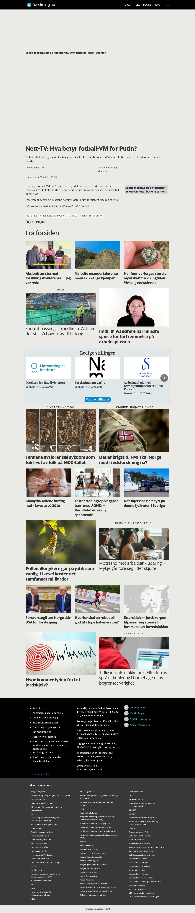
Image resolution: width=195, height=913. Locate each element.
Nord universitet (87, 845)
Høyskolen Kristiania (40, 859)
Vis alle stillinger (97, 399)
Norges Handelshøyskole (91, 857)
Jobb (157, 4)
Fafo (33, 814)
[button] (164, 378)
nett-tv (98, 216)
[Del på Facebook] (28, 222)
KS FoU (34, 866)
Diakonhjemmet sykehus (42, 803)
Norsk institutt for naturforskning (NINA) (98, 887)
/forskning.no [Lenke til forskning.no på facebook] (137, 713)
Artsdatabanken (38, 799)
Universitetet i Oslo (137, 870)
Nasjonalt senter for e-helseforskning (96, 827)
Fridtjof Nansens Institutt (42, 832)
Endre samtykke (41, 774)
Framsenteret (37, 828)
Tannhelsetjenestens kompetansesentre (146, 847)
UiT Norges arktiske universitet (142, 855)
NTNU (82, 809)
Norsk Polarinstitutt (88, 872)
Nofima (83, 842)
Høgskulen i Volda (39, 851)
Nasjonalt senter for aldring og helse (96, 823)
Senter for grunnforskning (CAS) (143, 818)
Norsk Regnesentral (88, 876)
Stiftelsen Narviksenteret (140, 836)
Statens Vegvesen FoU (138, 832)
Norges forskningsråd (89, 861)
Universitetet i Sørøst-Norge (141, 878)
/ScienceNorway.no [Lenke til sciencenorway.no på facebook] (140, 725)
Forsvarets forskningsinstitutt (44, 824)
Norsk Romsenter (87, 880)
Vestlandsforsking (137, 885)
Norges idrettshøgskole (90, 868)
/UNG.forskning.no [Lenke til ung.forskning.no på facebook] (140, 719)
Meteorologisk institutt (41, 881)
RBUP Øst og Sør (136, 799)
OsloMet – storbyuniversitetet (93, 895)
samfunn (85, 216)
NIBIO (33, 888)
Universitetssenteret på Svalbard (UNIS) (146, 881)
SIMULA (132, 810)
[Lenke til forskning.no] (72, 3)
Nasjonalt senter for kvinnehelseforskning (98, 831)
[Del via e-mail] (42, 222)
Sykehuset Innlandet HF (139, 843)
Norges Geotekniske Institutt (92, 853)
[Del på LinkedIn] (37, 222)
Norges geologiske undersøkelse (94, 864)
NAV (33, 884)
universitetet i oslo (52, 216)
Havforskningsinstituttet (42, 839)
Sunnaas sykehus (136, 839)
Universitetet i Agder (138, 859)
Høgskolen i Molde (39, 843)
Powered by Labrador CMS (97, 909)
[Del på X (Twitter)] (32, 222)
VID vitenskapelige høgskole (141, 893)
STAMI (132, 828)
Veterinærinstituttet (137, 889)
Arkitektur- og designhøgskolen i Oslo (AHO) (50, 795)
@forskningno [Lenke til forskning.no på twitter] (138, 707)
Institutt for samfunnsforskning (45, 862)
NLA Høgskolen (87, 792)
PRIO (131, 795)
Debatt (128, 4)
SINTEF (132, 814)
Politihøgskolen (136, 792)
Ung (137, 4)
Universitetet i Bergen (138, 862)
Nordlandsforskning (89, 849)
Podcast (147, 4)
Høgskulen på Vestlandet (42, 855)
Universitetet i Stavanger (139, 874)
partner (32, 216)
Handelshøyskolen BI (40, 836)
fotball (72, 216)
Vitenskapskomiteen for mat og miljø (145, 897)
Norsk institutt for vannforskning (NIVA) (97, 891)
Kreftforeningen (38, 870)
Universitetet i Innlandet (139, 866)
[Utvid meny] (167, 4)
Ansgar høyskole (38, 792)
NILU (33, 899)
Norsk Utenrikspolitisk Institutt (94, 884)
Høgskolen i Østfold (39, 847)
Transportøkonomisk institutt (142, 851)
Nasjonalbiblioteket (88, 813)
